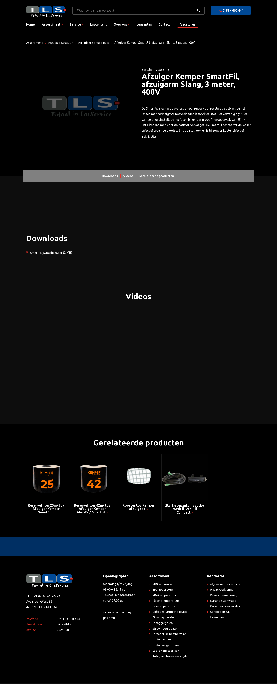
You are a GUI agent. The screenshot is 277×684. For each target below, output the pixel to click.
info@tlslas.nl (66, 624)
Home (30, 24)
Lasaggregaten (162, 623)
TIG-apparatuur (163, 590)
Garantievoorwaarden (225, 606)
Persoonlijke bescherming (170, 634)
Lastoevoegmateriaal (167, 645)
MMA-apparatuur (164, 595)
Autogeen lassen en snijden (171, 656)
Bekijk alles (150, 136)
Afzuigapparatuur (61, 42)
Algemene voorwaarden (226, 584)
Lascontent (98, 24)
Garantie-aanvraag (223, 601)
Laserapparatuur (163, 606)
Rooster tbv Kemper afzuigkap (138, 507)
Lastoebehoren (162, 639)
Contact (164, 24)
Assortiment (51, 24)
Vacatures (187, 24)
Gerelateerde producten (156, 176)
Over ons (120, 24)
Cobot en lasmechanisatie (170, 612)
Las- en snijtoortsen (166, 651)
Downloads (109, 176)
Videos (127, 176)
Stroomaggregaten (165, 628)
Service (75, 24)
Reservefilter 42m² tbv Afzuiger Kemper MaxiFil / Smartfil (92, 509)
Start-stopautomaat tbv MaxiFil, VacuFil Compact (184, 509)
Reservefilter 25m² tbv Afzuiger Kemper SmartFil (46, 509)
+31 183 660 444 (68, 619)
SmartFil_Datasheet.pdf (44, 252)
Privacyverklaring (222, 590)
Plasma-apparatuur (165, 601)
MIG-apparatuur (163, 584)
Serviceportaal (220, 612)
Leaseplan (144, 24)
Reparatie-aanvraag (224, 595)
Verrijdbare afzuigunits (95, 42)
